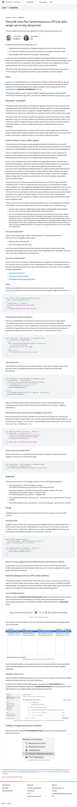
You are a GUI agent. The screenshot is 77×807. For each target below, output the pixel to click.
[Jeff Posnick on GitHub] (16, 39)
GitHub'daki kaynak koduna (14, 93)
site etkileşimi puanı (12, 171)
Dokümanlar (30, 2)
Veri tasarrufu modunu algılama (18, 276)
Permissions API (11, 290)
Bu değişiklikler (10, 566)
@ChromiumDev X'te (58, 788)
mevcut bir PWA (20, 566)
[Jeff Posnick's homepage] (19, 39)
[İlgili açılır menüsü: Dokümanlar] (35, 2)
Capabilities (13, 7)
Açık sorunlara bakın (7, 790)
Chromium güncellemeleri (34, 788)
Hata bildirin (5, 788)
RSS (53, 796)
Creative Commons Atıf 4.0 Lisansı (34, 769)
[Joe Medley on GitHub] (31, 39)
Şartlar (4, 803)
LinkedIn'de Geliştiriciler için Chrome (62, 793)
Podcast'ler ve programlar (34, 796)
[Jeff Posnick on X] (14, 39)
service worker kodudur (62, 95)
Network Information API (16, 273)
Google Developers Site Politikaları (27, 771)
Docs (4, 7)
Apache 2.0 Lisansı (61, 769)
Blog (51, 2)
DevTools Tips (10, 82)
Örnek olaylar (43, 2)
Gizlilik (9, 803)
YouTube (54, 790)
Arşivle (29, 793)
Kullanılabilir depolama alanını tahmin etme (22, 279)
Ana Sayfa (8, 17)
